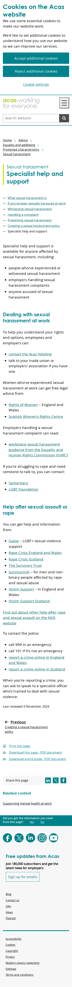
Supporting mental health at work (27, 803)
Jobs (8, 906)
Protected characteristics (21, 149)
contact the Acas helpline (30, 354)
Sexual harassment (17, 154)
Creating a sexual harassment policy (34, 226)
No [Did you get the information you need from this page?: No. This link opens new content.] (42, 822)
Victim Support (21, 589)
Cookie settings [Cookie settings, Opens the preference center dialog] (36, 84)
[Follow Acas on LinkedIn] (30, 837)
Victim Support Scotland (29, 601)
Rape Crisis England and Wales (35, 552)
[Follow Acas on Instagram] (42, 837)
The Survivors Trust (25, 565)
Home (7, 140)
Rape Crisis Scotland (26, 559)
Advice (23, 140)
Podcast (11, 918)
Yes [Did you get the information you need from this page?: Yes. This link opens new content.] (32, 822)
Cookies (10, 945)
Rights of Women (23, 404)
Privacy (10, 957)
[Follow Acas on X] (19, 837)
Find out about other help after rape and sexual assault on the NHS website (34, 618)
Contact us (12, 900)
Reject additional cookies (36, 71)
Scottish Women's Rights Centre (36, 416)
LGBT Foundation (23, 489)
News (9, 912)
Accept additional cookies (36, 58)
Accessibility (13, 939)
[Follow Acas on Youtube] (53, 837)
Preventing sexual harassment (30, 220)
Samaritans (18, 483)
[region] (36, 47)
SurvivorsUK (19, 572)
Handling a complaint (23, 215)
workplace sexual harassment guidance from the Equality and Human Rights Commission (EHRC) (38, 450)
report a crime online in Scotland (37, 669)
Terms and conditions (19, 974)
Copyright (12, 951)
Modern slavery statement (22, 963)
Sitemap (11, 969)
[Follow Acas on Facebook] (7, 837)
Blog (8, 894)
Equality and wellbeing (19, 145)
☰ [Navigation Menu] (64, 103)
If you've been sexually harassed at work (37, 203)
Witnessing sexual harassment (30, 209)
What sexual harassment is (27, 198)
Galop (14, 540)
